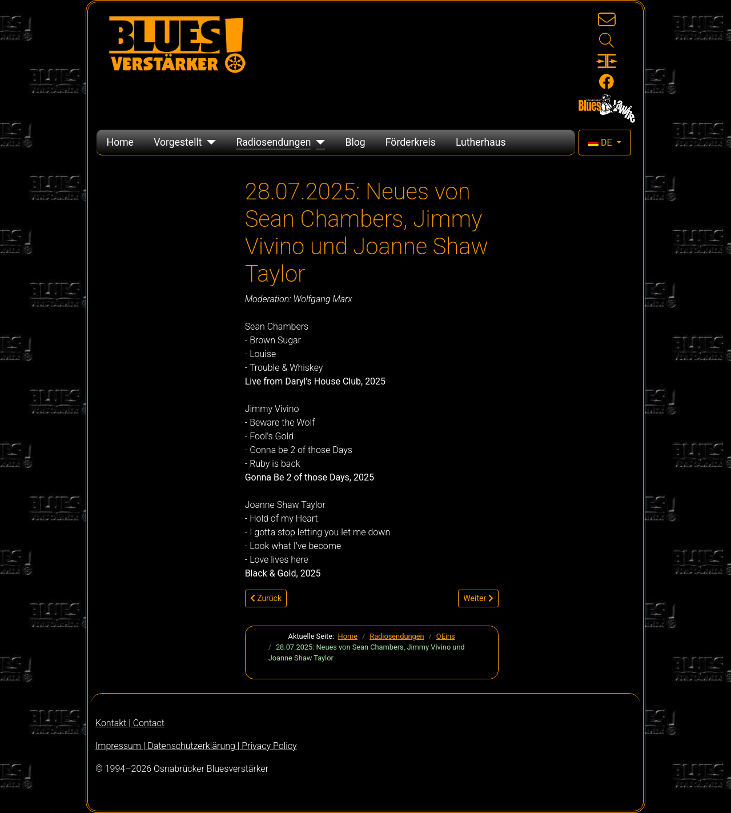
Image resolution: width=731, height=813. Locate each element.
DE (601, 142)
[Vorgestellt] (209, 142)
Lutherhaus (481, 142)
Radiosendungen (273, 142)
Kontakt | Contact (129, 723)
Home (120, 142)
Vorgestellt (178, 142)
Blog (355, 142)
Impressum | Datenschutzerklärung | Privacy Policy (196, 745)
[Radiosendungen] (318, 142)
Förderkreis (410, 142)
